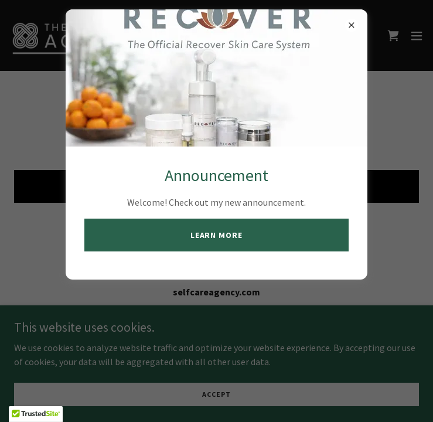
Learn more (216, 235)
